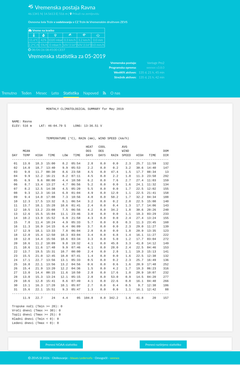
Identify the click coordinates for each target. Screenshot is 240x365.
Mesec (44, 93)
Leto (59, 93)
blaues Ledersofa (81, 358)
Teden (28, 93)
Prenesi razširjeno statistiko (163, 345)
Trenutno (10, 93)
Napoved (97, 93)
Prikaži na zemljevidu (85, 13)
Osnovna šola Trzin (40, 22)
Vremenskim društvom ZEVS (108, 22)
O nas (123, 93)
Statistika (75, 93)
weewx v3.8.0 (155, 67)
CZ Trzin (80, 22)
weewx (114, 358)
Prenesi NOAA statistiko (61, 345)
